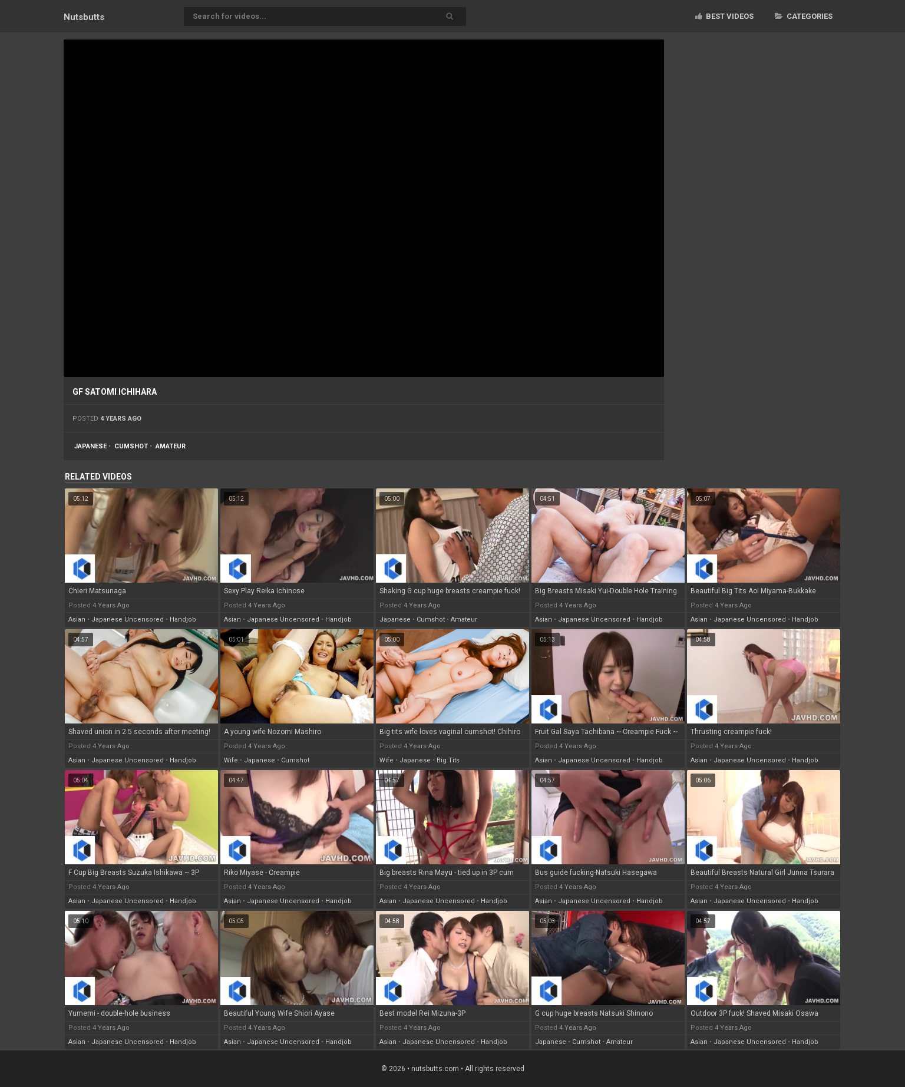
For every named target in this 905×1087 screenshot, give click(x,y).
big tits (448, 760)
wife (231, 760)
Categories (804, 16)
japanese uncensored (127, 619)
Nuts (84, 17)
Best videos (724, 16)
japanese (90, 446)
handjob (183, 619)
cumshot (131, 446)
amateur (171, 446)
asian (76, 619)
